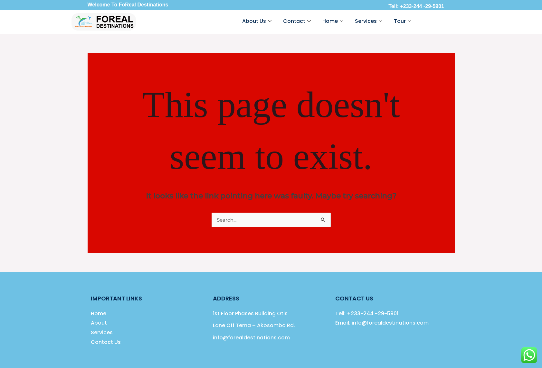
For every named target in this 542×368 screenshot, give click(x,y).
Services (368, 21)
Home (332, 21)
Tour (402, 21)
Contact (297, 21)
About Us (256, 21)
